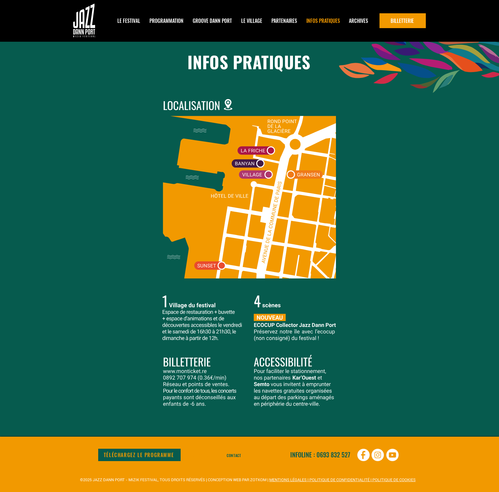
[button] (166, 20)
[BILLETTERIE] (402, 20)
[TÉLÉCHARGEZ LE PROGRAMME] (139, 455)
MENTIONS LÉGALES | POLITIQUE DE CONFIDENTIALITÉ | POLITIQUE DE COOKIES (342, 479)
